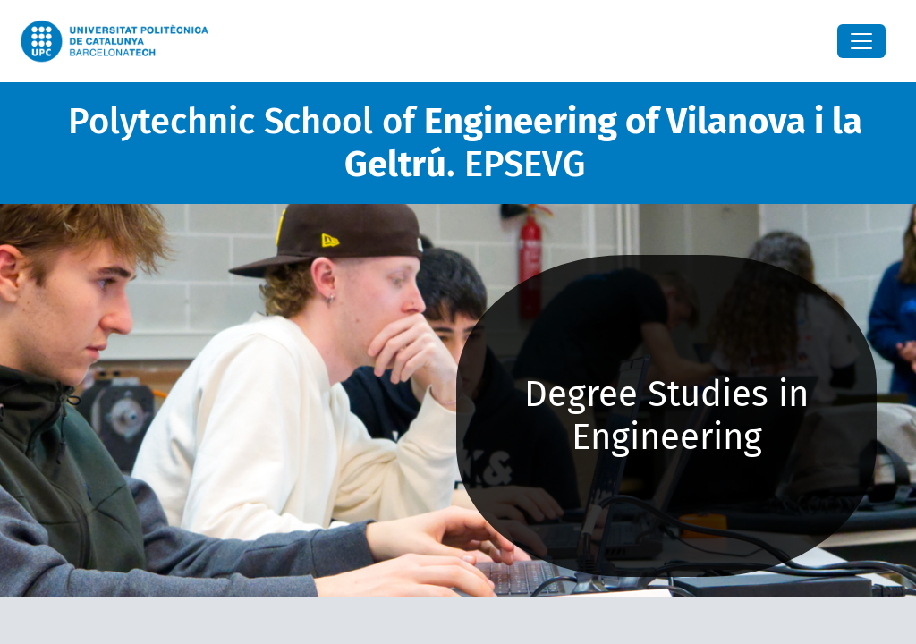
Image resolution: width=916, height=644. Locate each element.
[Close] (861, 41)
